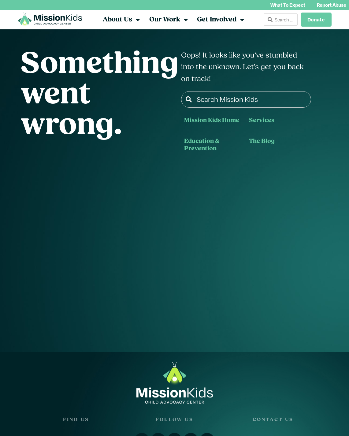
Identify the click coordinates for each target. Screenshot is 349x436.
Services (261, 121)
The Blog (262, 142)
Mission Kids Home (211, 121)
